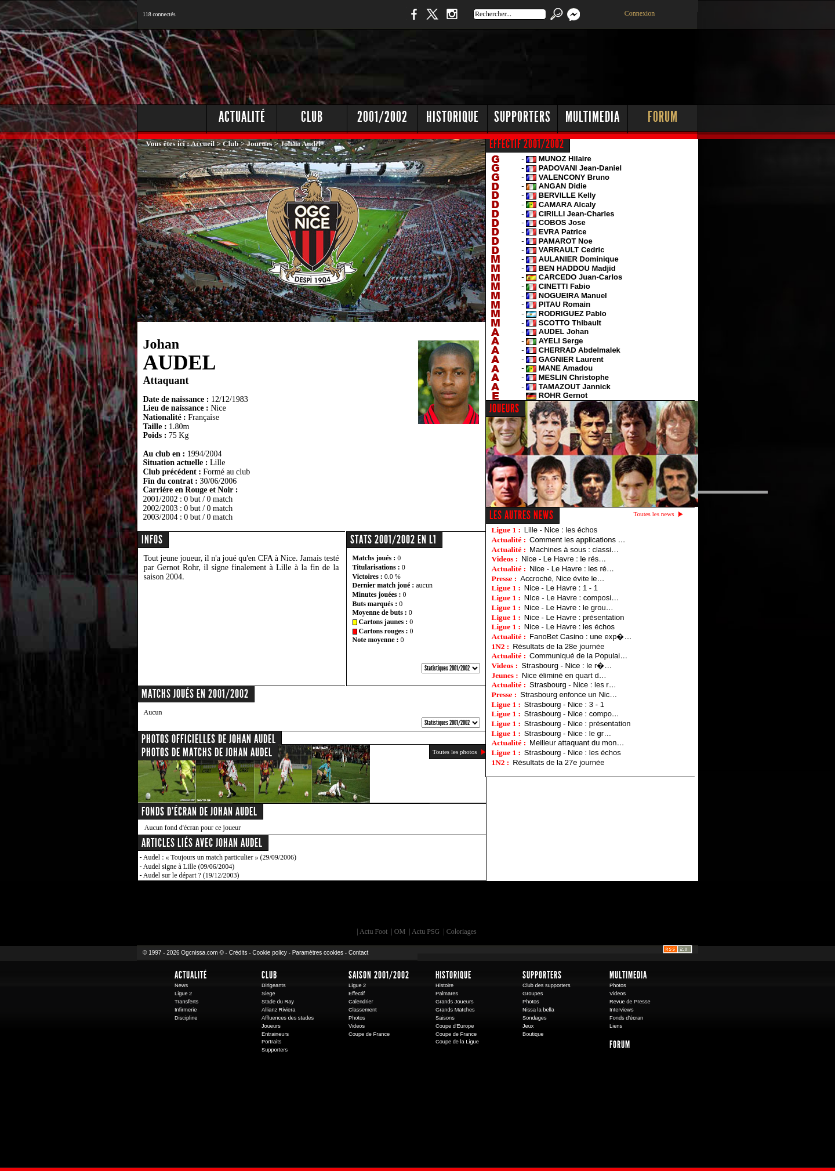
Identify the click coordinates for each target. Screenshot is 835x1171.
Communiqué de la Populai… (578, 655)
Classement (362, 1010)
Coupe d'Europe (454, 1026)
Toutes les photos (455, 751)
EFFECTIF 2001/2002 (526, 144)
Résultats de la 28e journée (558, 646)
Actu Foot (373, 931)
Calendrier (360, 1002)
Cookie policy (269, 952)
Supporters (522, 116)
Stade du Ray (278, 1002)
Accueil (203, 143)
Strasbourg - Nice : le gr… (567, 733)
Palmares (446, 993)
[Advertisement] (487, 64)
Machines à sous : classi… (574, 549)
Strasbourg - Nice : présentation (577, 723)
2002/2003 (160, 508)
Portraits (271, 1042)
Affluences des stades (288, 1018)
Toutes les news (654, 513)
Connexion (640, 13)
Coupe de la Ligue (457, 1042)
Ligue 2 (183, 993)
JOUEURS (504, 408)
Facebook (412, 20)
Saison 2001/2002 (378, 975)
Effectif (356, 993)
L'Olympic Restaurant (423, 907)
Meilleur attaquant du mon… (576, 742)
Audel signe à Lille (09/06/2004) (188, 866)
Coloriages (461, 931)
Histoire (444, 985)
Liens (615, 1026)
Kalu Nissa (579, 907)
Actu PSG (426, 931)
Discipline (186, 1018)
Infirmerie (186, 1010)
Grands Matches (455, 1010)
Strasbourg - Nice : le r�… (566, 665)
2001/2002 (382, 116)
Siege (268, 993)
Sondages (534, 1018)
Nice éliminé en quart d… (564, 675)
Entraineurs (275, 1034)
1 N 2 (331, 20)
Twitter (432, 20)
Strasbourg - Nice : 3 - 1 (564, 704)
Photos (356, 1018)
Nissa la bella (538, 1010)
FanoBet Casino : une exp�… (580, 636)
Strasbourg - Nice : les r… (572, 684)
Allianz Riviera (278, 1010)
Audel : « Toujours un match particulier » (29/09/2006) (219, 857)
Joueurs (260, 143)
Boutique (376, 20)
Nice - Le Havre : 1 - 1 (561, 587)
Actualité (242, 116)
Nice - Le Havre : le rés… (563, 558)
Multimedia (592, 116)
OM (399, 931)
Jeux (527, 1026)
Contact (358, 952)
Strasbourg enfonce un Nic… (568, 694)
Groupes (532, 993)
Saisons (445, 1018)
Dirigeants (274, 985)
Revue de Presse (630, 1002)
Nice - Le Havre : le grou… (568, 607)
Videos (356, 1026)
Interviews (621, 1010)
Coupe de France (369, 1034)
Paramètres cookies (317, 952)
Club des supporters (546, 985)
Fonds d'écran (626, 1018)
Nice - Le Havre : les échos (569, 626)
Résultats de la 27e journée (558, 762)
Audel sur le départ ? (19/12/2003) (191, 875)
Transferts (186, 1002)
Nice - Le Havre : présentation (574, 617)
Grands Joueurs (454, 1002)
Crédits (238, 952)
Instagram (452, 20)
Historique (452, 116)
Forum (663, 116)
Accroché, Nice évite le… (562, 578)
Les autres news (521, 515)
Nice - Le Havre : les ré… (571, 568)
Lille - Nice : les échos (560, 529)
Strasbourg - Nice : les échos (572, 752)
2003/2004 (160, 517)
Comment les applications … (577, 539)
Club (312, 116)
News (181, 985)
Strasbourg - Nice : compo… (571, 713)
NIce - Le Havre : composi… (571, 597)
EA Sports (270, 907)
